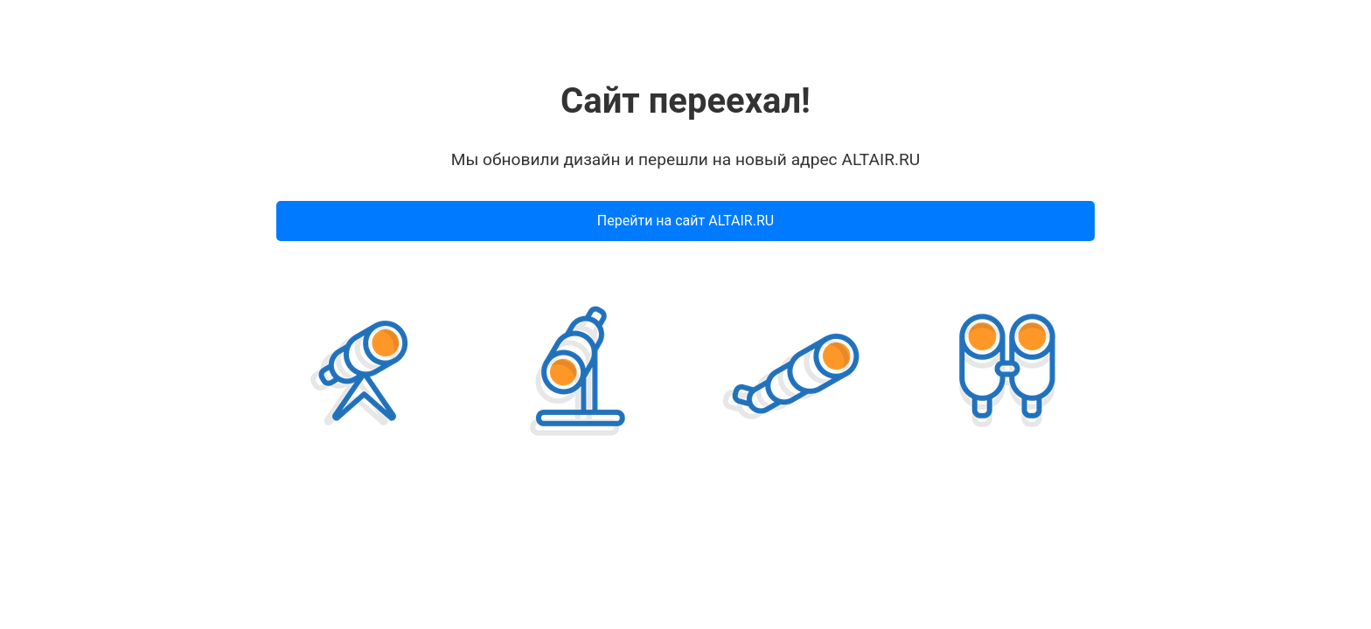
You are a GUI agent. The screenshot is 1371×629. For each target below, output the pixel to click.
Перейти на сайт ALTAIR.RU (685, 220)
